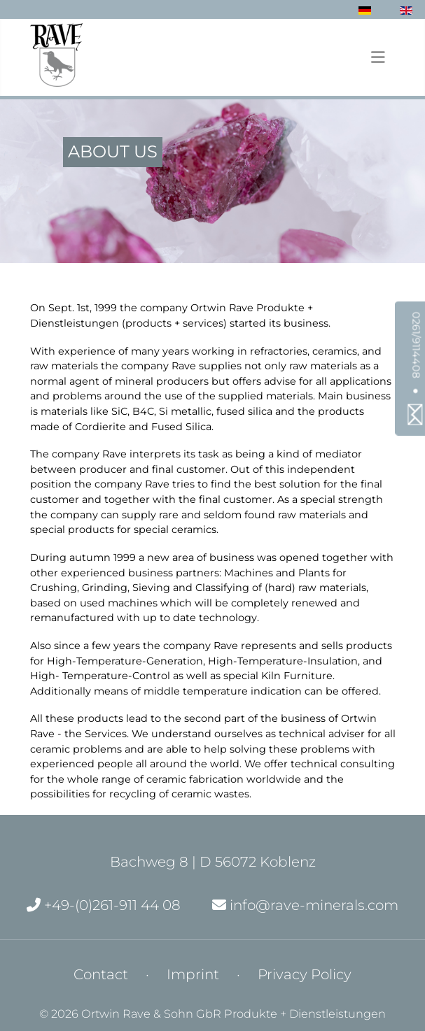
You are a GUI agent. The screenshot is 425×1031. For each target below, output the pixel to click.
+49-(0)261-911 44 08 (104, 905)
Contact (101, 974)
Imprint (193, 974)
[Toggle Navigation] (378, 57)
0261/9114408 (416, 344)
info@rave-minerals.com (305, 905)
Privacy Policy (304, 974)
